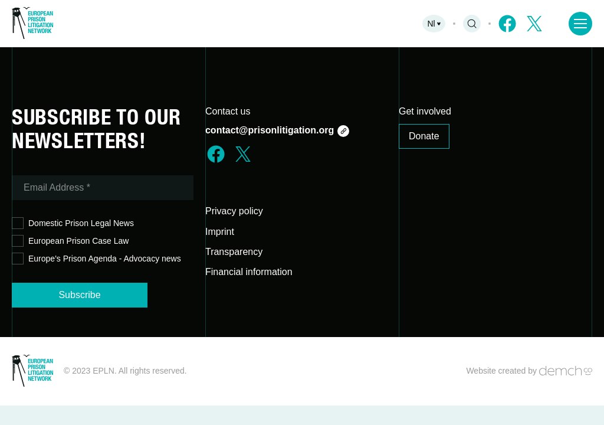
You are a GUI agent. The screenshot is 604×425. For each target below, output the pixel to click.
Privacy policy (234, 211)
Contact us (227, 111)
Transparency (233, 252)
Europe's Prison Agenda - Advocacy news (96, 258)
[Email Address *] (102, 187)
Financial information (249, 272)
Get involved (425, 111)
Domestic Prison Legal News (73, 223)
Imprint (219, 232)
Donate (424, 136)
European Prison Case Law (70, 241)
